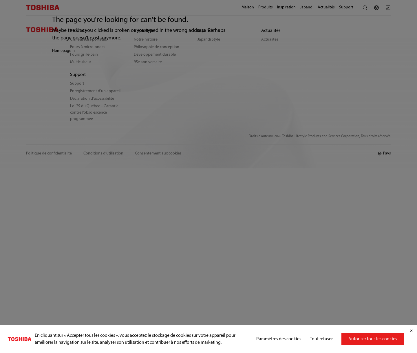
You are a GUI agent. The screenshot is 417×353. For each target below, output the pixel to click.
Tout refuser (321, 339)
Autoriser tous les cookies (372, 339)
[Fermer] (411, 331)
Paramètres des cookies (278, 339)
